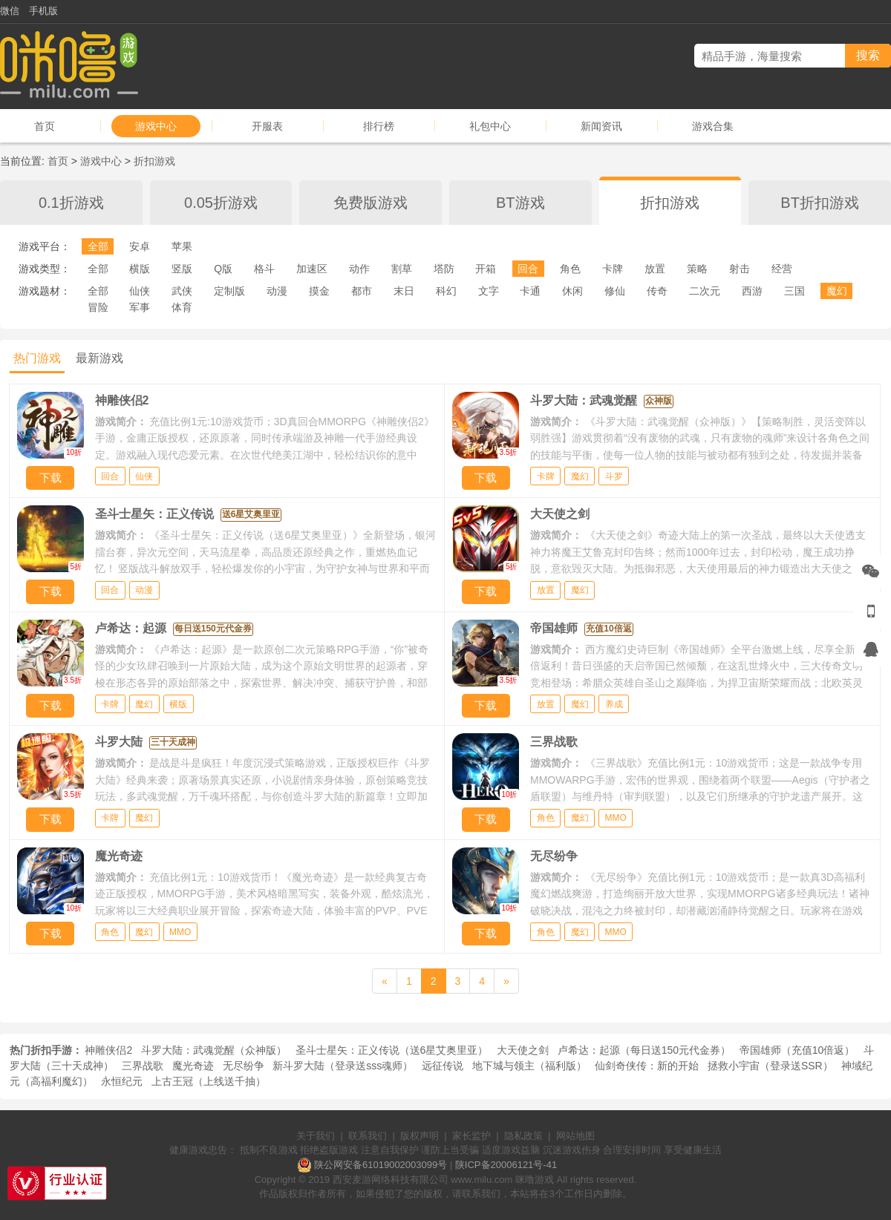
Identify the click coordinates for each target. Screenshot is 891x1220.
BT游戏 (520, 202)
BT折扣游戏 (819, 202)
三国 (794, 291)
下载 (50, 477)
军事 (139, 307)
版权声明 (419, 1135)
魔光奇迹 (193, 1066)
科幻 (446, 291)
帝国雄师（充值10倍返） (797, 1050)
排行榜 (378, 126)
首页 (44, 126)
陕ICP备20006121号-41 (506, 1164)
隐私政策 (523, 1135)
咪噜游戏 (534, 1179)
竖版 (182, 269)
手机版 (43, 10)
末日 (404, 291)
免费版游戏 (370, 202)
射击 (739, 269)
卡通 (530, 291)
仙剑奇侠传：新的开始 (647, 1066)
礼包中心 (490, 126)
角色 (570, 269)
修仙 (614, 291)
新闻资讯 (601, 126)
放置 (654, 269)
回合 (528, 269)
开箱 (485, 269)
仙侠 (139, 291)
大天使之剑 (523, 1050)
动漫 (277, 291)
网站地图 (575, 1135)
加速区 (311, 269)
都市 (361, 291)
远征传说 (442, 1066)
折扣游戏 (154, 161)
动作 (359, 269)
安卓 (139, 246)
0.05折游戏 (221, 202)
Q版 (223, 269)
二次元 (704, 291)
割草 (401, 269)
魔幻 (836, 291)
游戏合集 (713, 126)
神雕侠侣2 (108, 1050)
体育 (182, 307)
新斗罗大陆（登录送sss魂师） (342, 1066)
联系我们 (367, 1135)
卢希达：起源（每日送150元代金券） (644, 1050)
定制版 (229, 291)
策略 (697, 269)
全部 (98, 246)
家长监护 (471, 1135)
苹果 (182, 246)
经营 (781, 269)
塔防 (444, 269)
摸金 (319, 291)
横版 (139, 269)
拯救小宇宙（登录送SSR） (770, 1066)
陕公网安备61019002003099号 (380, 1164)
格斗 (264, 269)
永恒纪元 (122, 1081)
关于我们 (315, 1135)
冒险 (98, 307)
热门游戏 (37, 358)
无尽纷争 (243, 1066)
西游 (752, 291)
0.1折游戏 (71, 202)
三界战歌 (142, 1066)
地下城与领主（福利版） (529, 1066)
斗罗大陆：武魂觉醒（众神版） (214, 1050)
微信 (9, 10)
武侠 (182, 291)
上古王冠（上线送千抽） (208, 1081)
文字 (488, 291)
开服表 (267, 126)
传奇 (657, 291)
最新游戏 (99, 358)
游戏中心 (156, 126)
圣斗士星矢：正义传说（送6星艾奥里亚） (392, 1050)
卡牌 (612, 269)
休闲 (572, 291)
